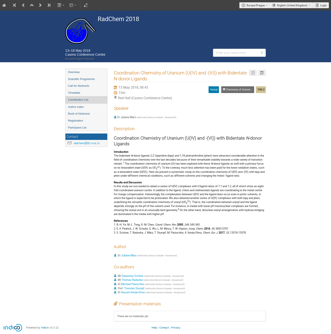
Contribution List (78, 99)
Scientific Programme (81, 79)
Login (323, 5)
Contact (164, 327)
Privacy (175, 327)
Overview (74, 72)
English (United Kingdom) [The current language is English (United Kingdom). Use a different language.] (292, 5)
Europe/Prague (256, 5)
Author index (76, 106)
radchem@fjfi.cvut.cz (87, 143)
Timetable (74, 92)
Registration (75, 120)
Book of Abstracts (79, 113)
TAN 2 (261, 89)
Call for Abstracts (78, 85)
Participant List (77, 127)
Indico (45, 327)
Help (154, 327)
